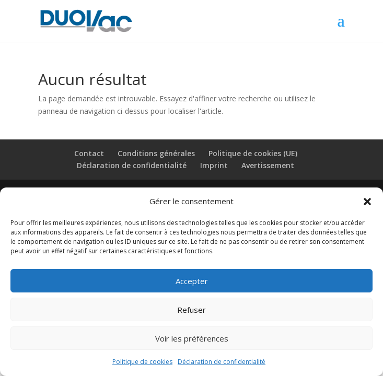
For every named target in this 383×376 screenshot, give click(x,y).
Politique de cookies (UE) (252, 153)
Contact (89, 153)
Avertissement (267, 165)
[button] (367, 201)
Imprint (214, 165)
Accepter (192, 281)
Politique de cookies (142, 361)
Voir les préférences (191, 338)
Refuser (191, 309)
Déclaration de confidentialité (221, 361)
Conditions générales (156, 153)
